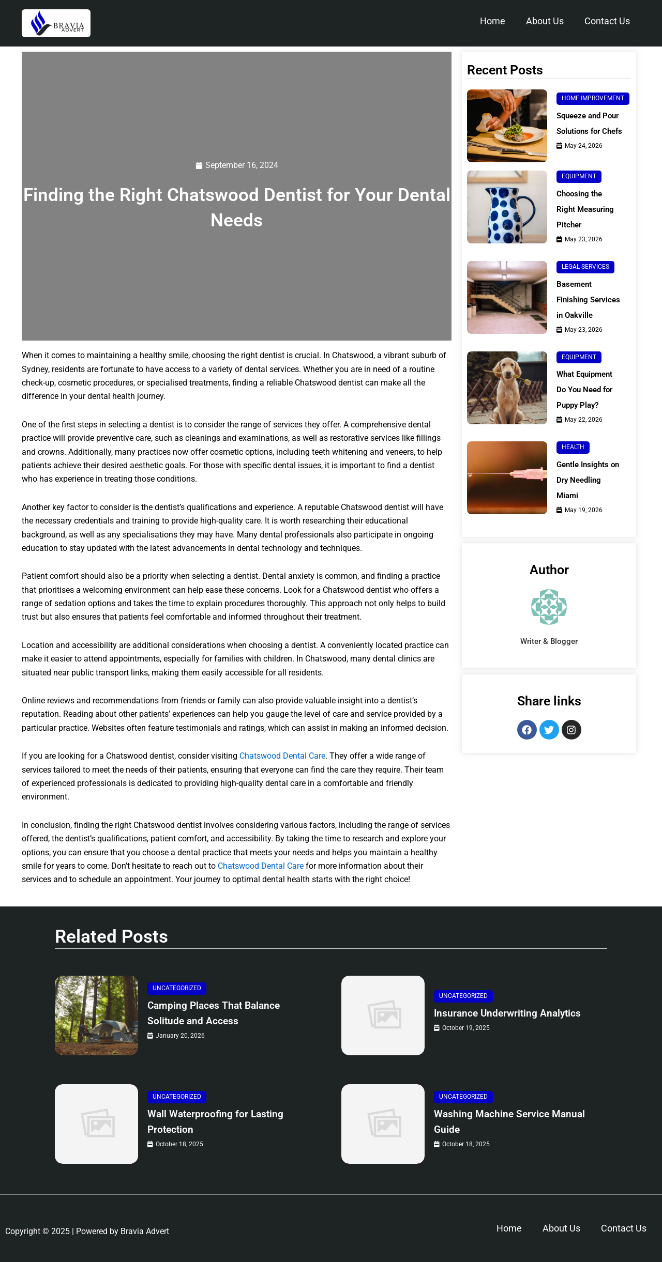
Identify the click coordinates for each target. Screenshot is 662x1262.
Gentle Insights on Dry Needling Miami (585, 495)
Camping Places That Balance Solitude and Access (222, 1013)
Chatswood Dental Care (282, 756)
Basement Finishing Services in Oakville (576, 307)
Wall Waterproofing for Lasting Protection (224, 1121)
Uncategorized (177, 988)
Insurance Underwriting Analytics (492, 1013)
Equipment (579, 176)
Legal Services (585, 266)
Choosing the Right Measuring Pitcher (587, 209)
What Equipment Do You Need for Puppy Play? (587, 404)
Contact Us (607, 21)
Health (573, 462)
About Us (545, 21)
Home (492, 21)
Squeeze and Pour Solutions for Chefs (592, 123)
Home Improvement (593, 98)
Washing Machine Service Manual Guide (499, 1121)
